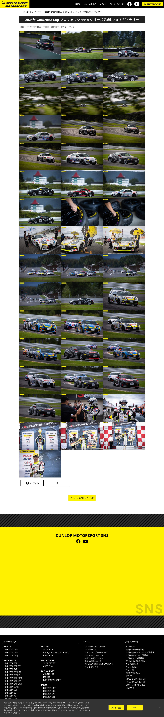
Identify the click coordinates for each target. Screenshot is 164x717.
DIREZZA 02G (11, 652)
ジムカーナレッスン (94, 655)
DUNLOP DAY (91, 649)
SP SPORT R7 (49, 663)
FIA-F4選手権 (132, 664)
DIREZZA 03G (11, 649)
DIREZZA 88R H (12, 663)
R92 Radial (48, 655)
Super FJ (130, 670)
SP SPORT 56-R (12, 698)
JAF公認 (46, 677)
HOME (25, 12)
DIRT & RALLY (9, 660)
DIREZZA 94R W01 (13, 684)
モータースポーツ (116, 4)
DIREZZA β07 (49, 688)
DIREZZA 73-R (11, 695)
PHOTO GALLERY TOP (82, 497)
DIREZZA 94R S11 (13, 681)
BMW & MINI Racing (135, 679)
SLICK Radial (49, 649)
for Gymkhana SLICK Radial (56, 652)
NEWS (77, 4)
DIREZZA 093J (11, 655)
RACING (45, 646)
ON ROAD (7, 646)
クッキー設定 (116, 707)
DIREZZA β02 (49, 691)
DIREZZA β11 (49, 694)
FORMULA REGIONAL (136, 661)
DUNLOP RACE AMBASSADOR (99, 664)
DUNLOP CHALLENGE (95, 646)
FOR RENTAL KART (52, 680)
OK (134, 707)
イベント (103, 4)
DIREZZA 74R (11, 669)
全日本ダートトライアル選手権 (140, 652)
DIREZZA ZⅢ (49, 696)
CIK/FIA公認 (48, 674)
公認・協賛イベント (94, 658)
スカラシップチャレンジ (96, 652)
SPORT (44, 685)
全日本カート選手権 (135, 658)
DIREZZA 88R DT (12, 666)
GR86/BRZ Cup (133, 673)
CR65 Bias (48, 666)
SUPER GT (130, 646)
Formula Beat (132, 667)
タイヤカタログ (90, 4)
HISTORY (130, 687)
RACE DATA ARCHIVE (135, 681)
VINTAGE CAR (47, 660)
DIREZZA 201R (12, 686)
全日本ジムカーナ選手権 (137, 655)
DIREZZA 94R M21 (13, 678)
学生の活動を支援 (93, 661)
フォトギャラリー (36, 12)
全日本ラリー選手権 (135, 649)
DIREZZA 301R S (12, 675)
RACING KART (47, 671)
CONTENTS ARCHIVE (135, 684)
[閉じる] (160, 707)
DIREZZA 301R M (13, 672)
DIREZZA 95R (11, 689)
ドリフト (130, 676)
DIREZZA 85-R (11, 692)
